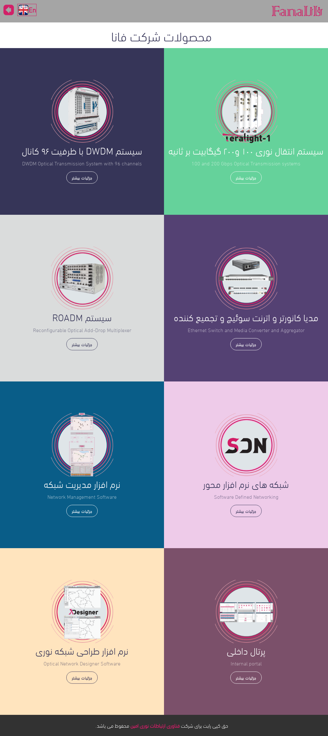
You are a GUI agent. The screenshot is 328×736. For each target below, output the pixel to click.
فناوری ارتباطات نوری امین (155, 725)
